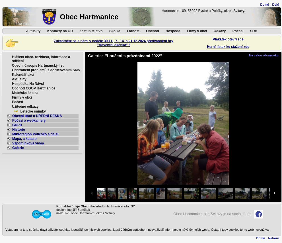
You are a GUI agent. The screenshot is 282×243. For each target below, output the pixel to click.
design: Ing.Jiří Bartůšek (73, 209)
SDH (253, 31)
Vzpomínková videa (25, 143)
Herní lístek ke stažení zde (228, 47)
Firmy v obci (197, 31)
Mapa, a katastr (22, 139)
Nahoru (273, 238)
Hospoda (173, 31)
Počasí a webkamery (26, 120)
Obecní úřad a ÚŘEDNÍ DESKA (34, 116)
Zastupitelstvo (90, 31)
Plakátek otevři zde (228, 39)
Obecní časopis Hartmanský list (37, 66)
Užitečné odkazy (25, 107)
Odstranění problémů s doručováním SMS (46, 70)
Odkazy (220, 31)
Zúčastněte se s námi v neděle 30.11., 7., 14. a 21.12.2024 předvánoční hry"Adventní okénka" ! (113, 43)
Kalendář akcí (23, 75)
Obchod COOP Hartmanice (33, 88)
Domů (264, 4)
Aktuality (33, 31)
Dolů (275, 4)
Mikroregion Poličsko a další (32, 134)
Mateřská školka (25, 93)
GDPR (14, 125)
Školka (114, 31)
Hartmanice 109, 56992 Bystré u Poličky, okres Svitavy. (203, 11)
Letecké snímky (33, 111)
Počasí (238, 31)
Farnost (133, 31)
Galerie (15, 148)
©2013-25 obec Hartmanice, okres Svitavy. (86, 213)
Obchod (152, 31)
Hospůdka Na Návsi (28, 84)
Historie (16, 130)
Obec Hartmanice (89, 17)
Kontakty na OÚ (60, 31)
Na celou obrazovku (264, 55)
